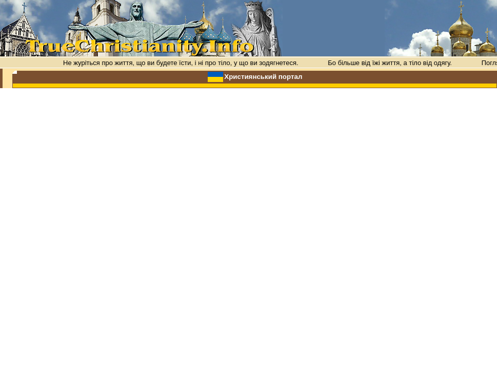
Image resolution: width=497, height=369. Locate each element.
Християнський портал (263, 76)
